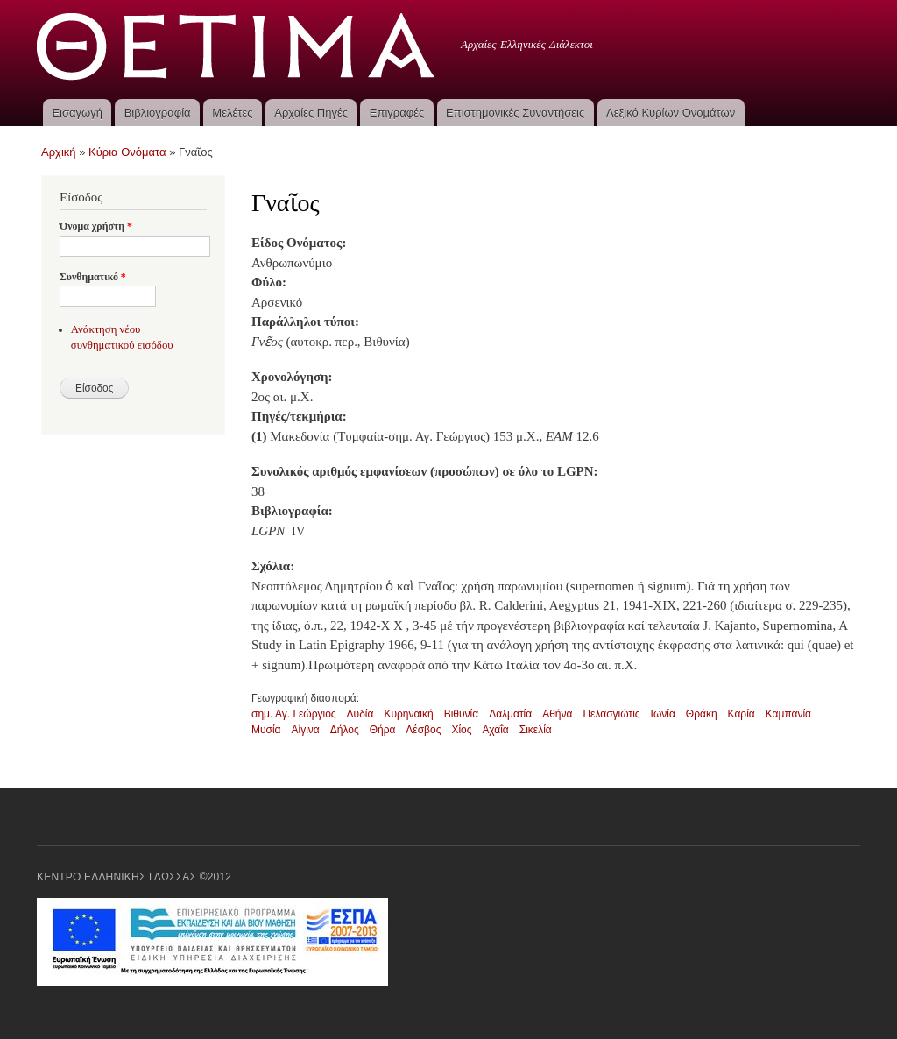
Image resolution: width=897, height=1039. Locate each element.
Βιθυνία (461, 714)
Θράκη (701, 714)
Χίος (461, 730)
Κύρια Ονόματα (127, 152)
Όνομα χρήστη (96, 226)
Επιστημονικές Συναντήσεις (515, 112)
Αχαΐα (496, 730)
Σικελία (535, 730)
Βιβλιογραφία (157, 112)
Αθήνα (557, 714)
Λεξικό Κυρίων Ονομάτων (670, 112)
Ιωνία (663, 714)
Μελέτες (232, 112)
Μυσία (266, 730)
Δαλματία (510, 714)
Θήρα (383, 730)
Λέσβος (423, 730)
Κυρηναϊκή (408, 714)
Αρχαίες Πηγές (311, 112)
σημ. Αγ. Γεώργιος (293, 714)
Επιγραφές (397, 112)
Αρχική (58, 152)
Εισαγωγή (77, 112)
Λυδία (360, 714)
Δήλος (344, 730)
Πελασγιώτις (611, 714)
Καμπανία (788, 714)
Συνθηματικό (93, 277)
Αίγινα (306, 730)
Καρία (741, 714)
